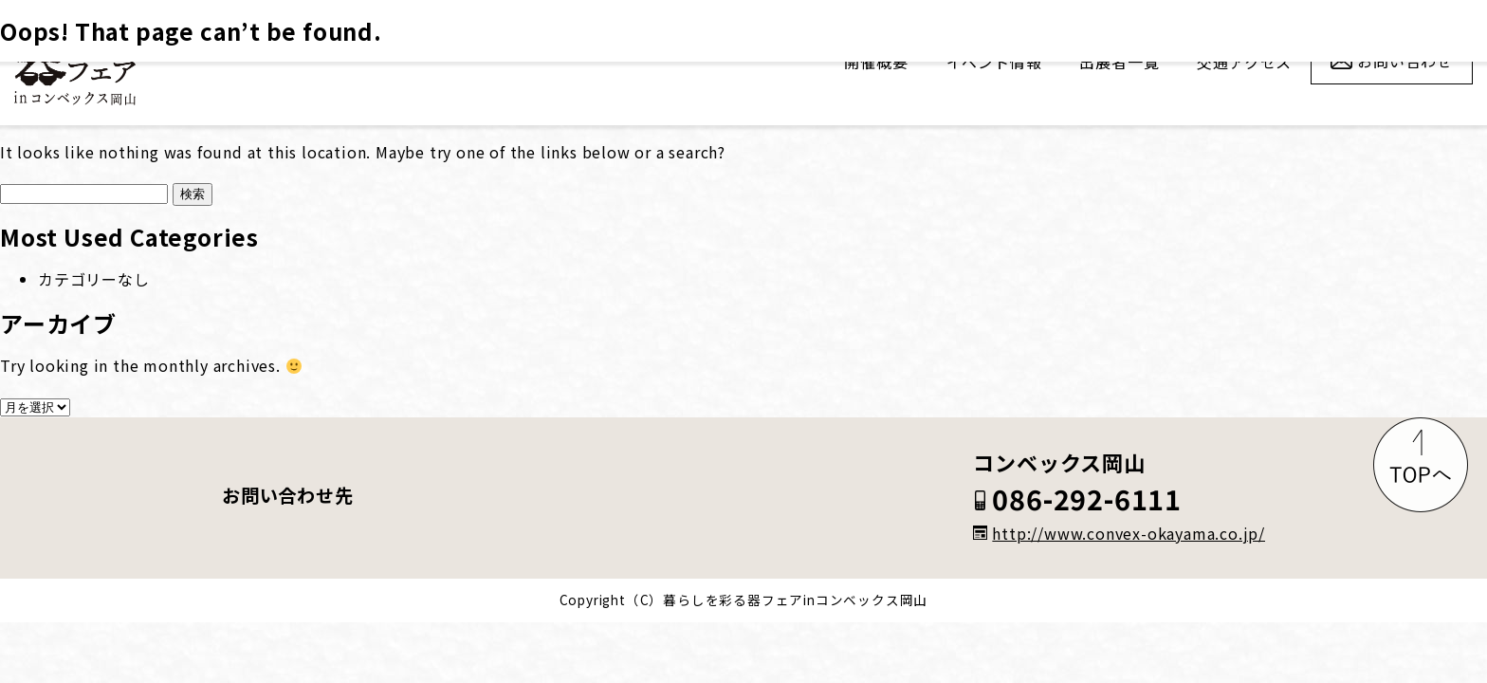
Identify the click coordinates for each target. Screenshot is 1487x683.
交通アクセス (1244, 61)
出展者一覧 (1119, 61)
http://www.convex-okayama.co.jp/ (1119, 533)
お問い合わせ (1405, 60)
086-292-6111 (1077, 499)
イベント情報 (994, 61)
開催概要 (876, 61)
